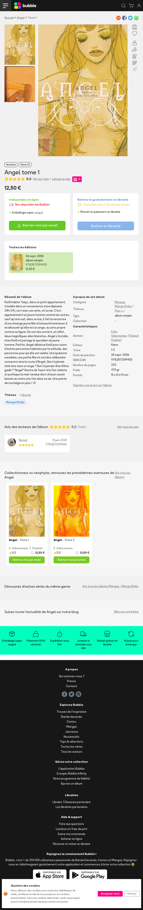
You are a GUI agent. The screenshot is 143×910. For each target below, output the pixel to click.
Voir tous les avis (128, 427)
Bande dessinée (71, 716)
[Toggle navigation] (6, 5)
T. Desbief (36, 548)
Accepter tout (110, 893)
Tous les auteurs (71, 751)
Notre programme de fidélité (71, 778)
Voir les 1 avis (41, 179)
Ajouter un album (71, 783)
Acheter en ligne (71, 839)
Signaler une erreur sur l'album (92, 385)
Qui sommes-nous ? (71, 676)
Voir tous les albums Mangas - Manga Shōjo (110, 586)
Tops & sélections (71, 741)
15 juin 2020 (60, 440)
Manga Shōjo (123, 306)
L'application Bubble (71, 768)
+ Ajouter (25, 395)
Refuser (131, 893)
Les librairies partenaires (72, 807)
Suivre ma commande (71, 834)
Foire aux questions (71, 824)
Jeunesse (71, 731)
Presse (71, 681)
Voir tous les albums (123, 475)
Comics (71, 721)
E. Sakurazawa (18, 548)
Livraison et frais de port (71, 829)
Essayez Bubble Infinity (71, 773)
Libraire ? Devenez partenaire (71, 802)
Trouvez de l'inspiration (72, 711)
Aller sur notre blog (126, 611)
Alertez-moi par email (37, 226)
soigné (38, 212)
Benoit (23, 440)
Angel (21, 17)
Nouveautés (71, 736)
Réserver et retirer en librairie (71, 844)
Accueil (9, 17)
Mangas (120, 302)
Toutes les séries (72, 746)
